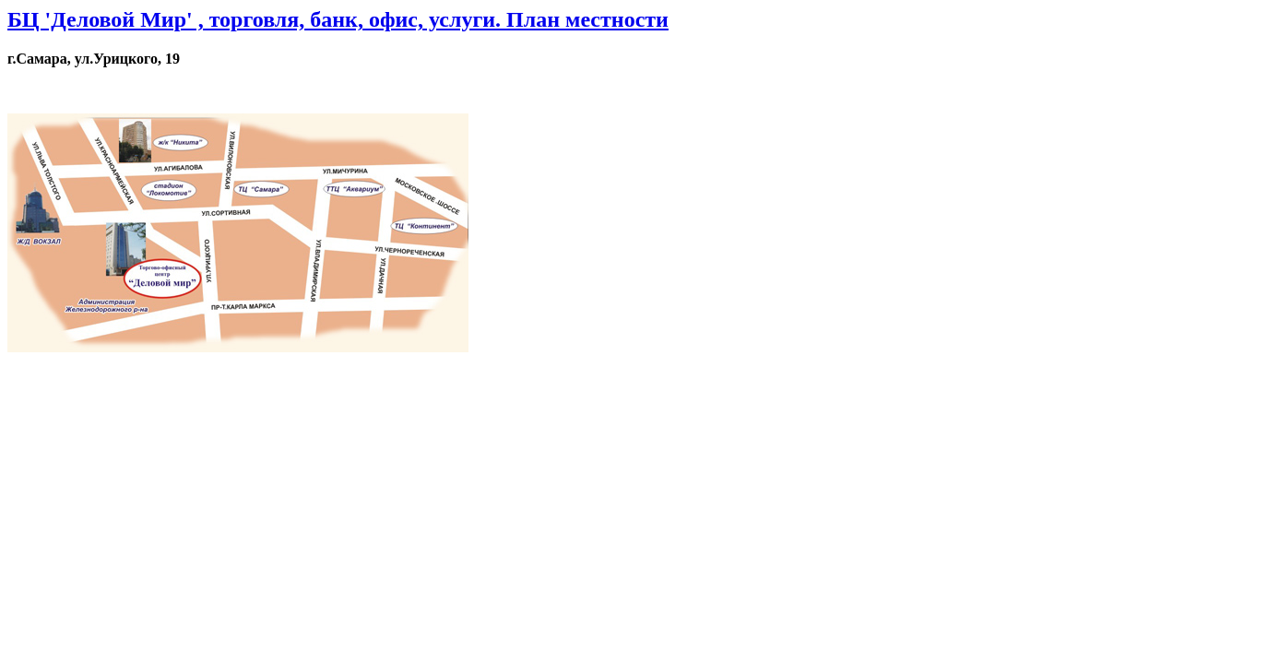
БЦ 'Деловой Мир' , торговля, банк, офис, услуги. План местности (338, 19)
